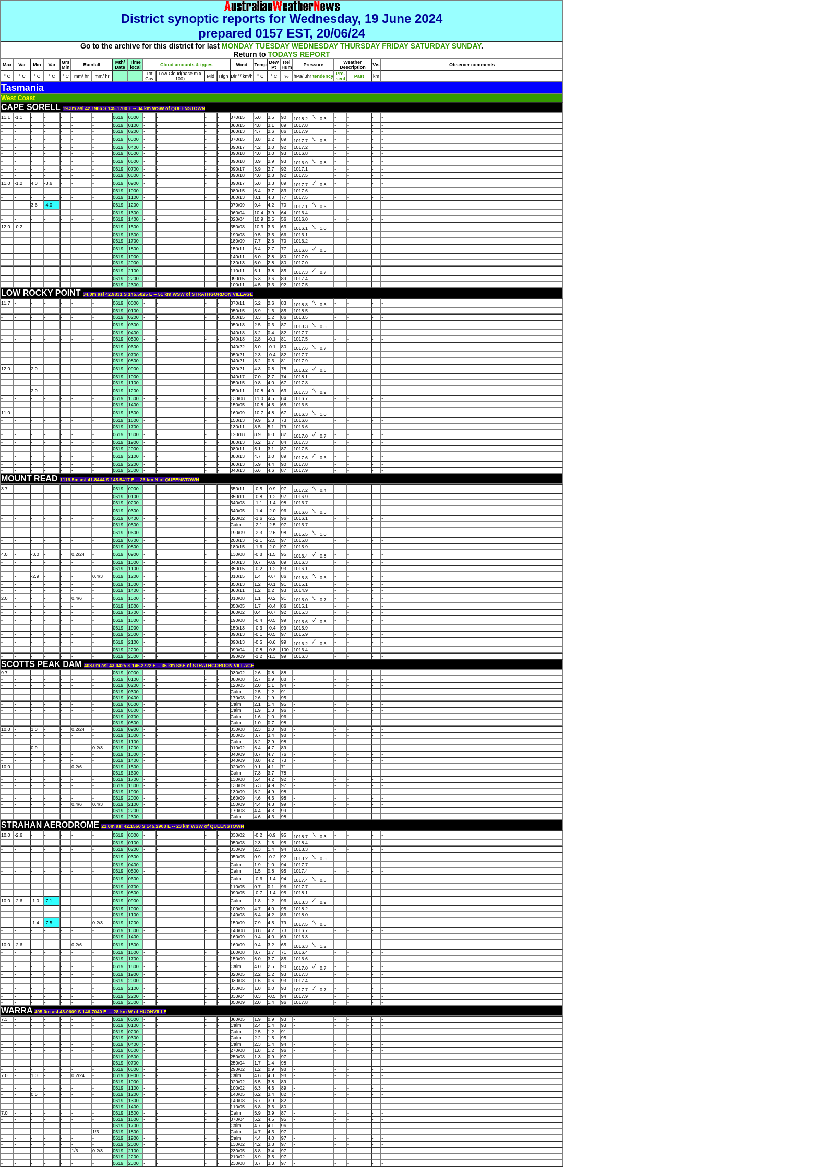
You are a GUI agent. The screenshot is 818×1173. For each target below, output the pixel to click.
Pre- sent (340, 76)
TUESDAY (272, 46)
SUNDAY (466, 46)
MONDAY (238, 46)
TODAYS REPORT (299, 54)
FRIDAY (395, 46)
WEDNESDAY (315, 46)
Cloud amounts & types (186, 64)
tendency (322, 76)
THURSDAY (360, 46)
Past (359, 76)
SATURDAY (430, 46)
